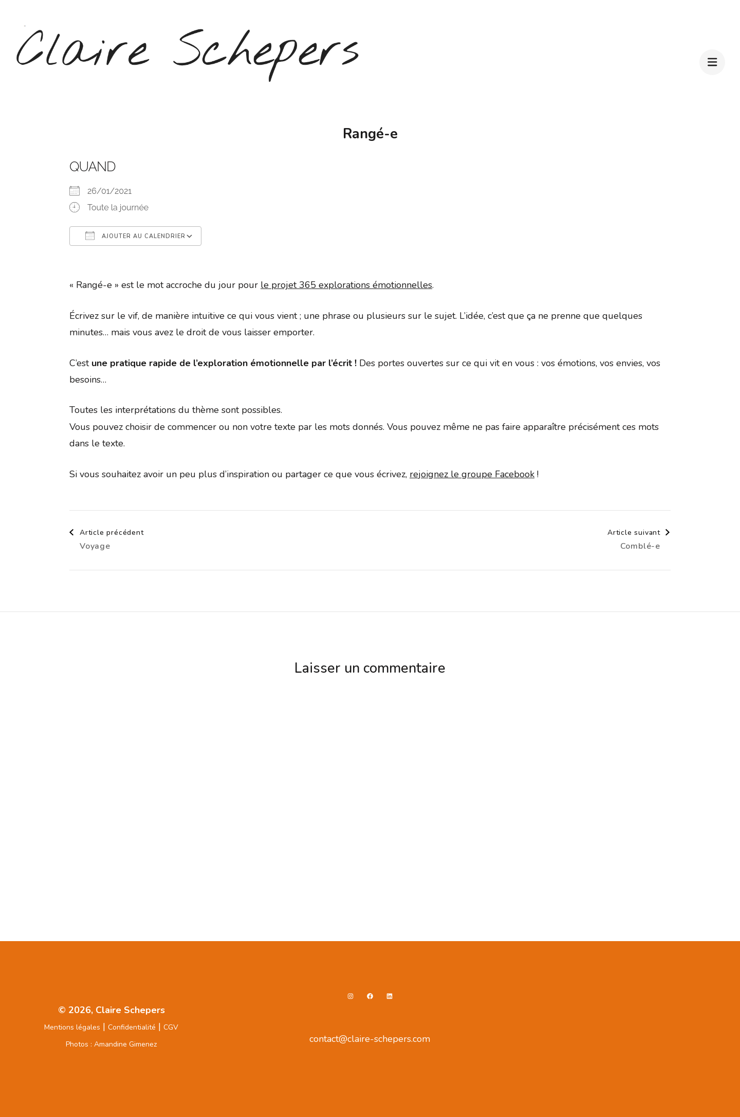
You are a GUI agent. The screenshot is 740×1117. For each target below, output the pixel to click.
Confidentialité (132, 1027)
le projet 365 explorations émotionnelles (346, 285)
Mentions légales (72, 1027)
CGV (170, 1027)
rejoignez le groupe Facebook (472, 474)
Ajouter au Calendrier (135, 235)
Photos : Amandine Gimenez (111, 1044)
